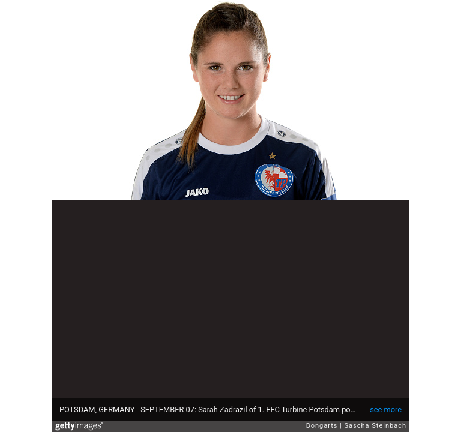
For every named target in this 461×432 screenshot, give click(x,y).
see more (386, 409)
